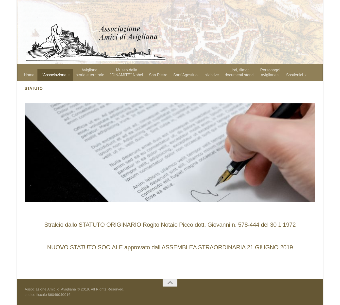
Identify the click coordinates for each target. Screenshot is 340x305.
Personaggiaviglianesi (270, 72)
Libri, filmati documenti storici (239, 72)
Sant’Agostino (185, 75)
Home (29, 75)
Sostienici (294, 75)
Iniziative (211, 75)
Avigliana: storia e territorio (90, 72)
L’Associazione (53, 75)
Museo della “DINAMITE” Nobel (126, 72)
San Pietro (158, 75)
